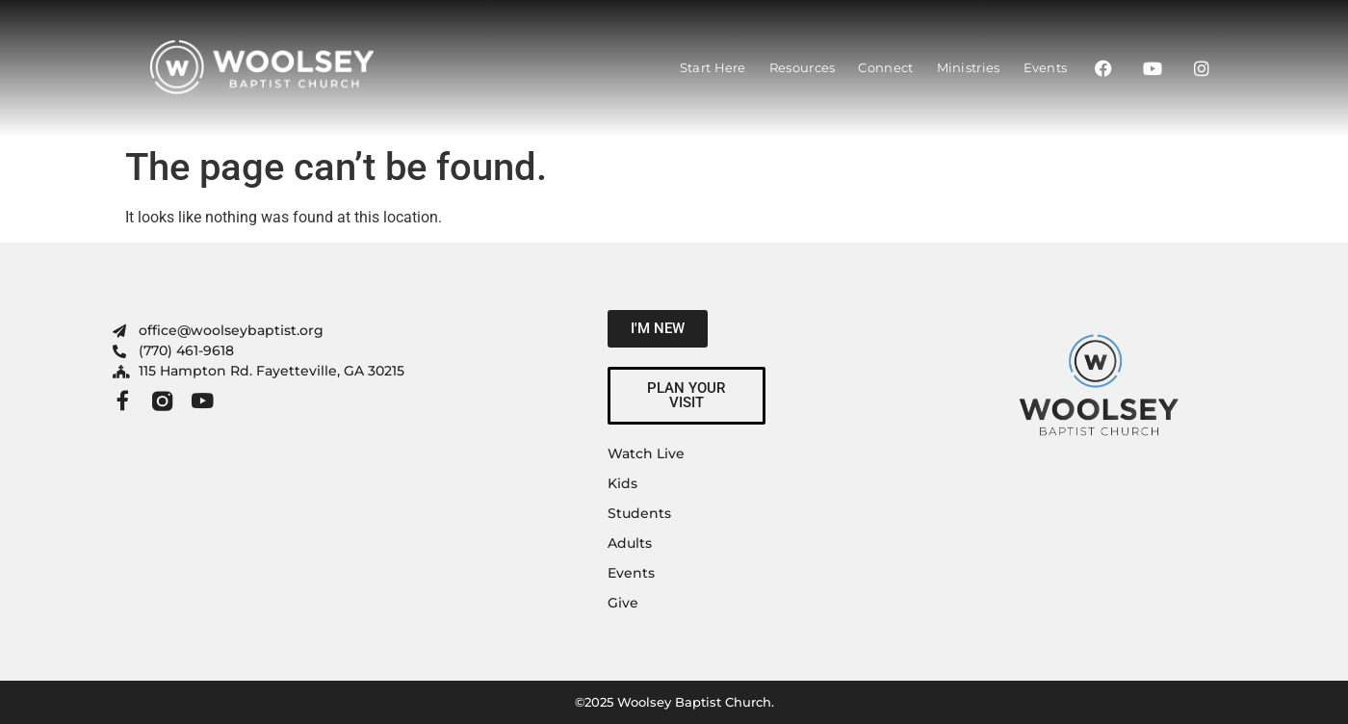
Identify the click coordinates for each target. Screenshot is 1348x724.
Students (639, 513)
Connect (885, 67)
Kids (622, 483)
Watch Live (646, 453)
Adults (630, 543)
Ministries (968, 67)
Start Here (713, 67)
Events (1046, 67)
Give (623, 602)
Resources (802, 67)
